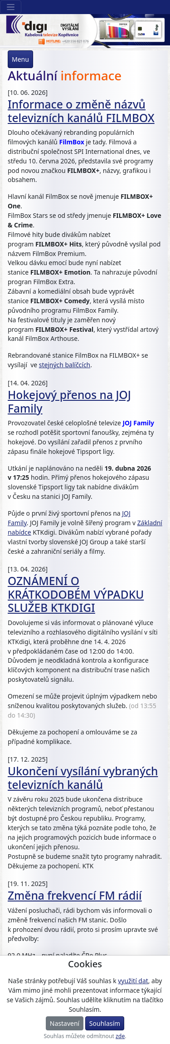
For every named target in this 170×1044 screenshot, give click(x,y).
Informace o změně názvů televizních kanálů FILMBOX (81, 111)
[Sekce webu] (10, 7)
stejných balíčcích (64, 364)
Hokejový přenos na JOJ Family (69, 401)
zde (120, 1036)
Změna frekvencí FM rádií (75, 895)
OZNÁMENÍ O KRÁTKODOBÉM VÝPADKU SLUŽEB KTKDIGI (76, 594)
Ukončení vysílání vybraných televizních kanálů (83, 777)
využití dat (133, 980)
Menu (20, 59)
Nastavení (64, 1023)
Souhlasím (104, 1023)
